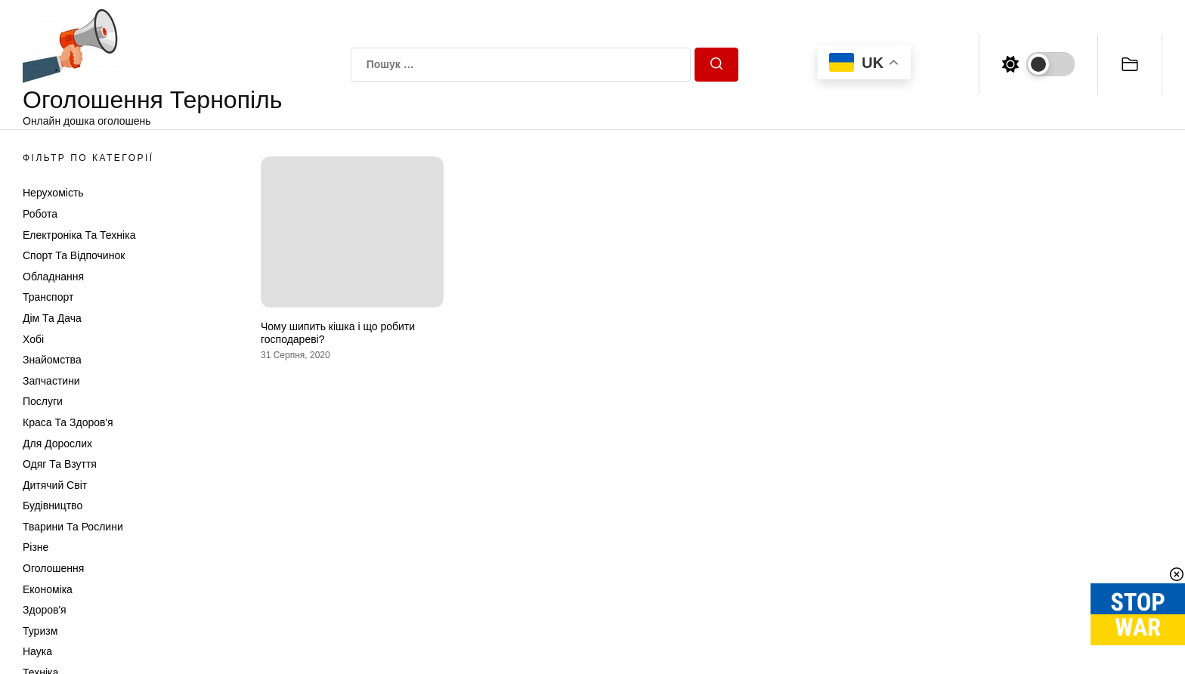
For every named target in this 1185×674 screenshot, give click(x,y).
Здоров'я (45, 610)
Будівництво (52, 505)
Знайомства (52, 360)
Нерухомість (53, 193)
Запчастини (51, 381)
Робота (40, 214)
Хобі (33, 339)
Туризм (40, 631)
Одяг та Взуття (60, 464)
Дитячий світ (55, 485)
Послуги (43, 401)
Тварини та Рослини (73, 527)
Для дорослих (57, 443)
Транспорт (48, 297)
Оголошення (53, 568)
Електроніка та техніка (79, 235)
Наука (37, 651)
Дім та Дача (52, 318)
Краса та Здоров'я (68, 422)
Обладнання (53, 277)
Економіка (48, 589)
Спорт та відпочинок (74, 255)
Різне (35, 547)
